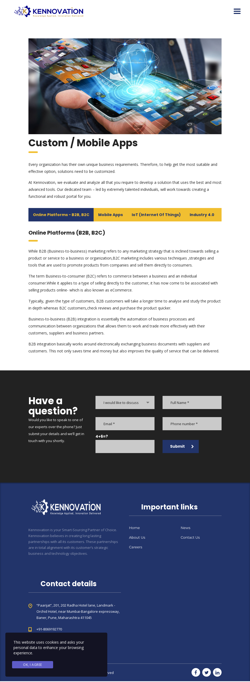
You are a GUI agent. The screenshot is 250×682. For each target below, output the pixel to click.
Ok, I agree (32, 665)
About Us (137, 538)
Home (134, 528)
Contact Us (190, 538)
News (185, 528)
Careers (135, 548)
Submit (182, 447)
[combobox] (125, 403)
